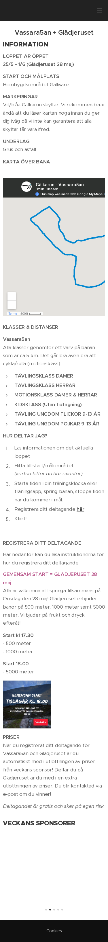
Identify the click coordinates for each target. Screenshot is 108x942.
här (80, 509)
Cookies (54, 930)
